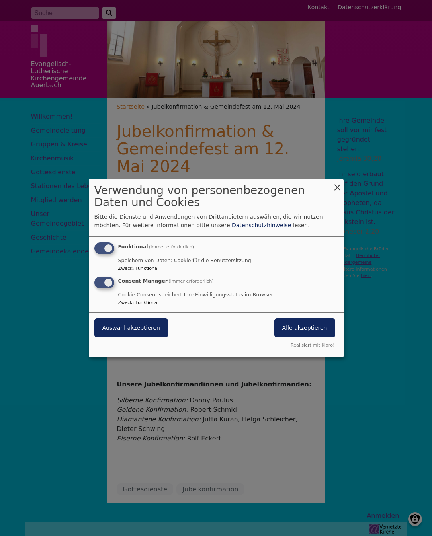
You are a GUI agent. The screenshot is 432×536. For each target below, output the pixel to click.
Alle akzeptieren (304, 328)
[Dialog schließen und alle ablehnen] (338, 184)
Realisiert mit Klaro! (313, 345)
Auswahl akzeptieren (131, 328)
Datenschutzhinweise (261, 225)
